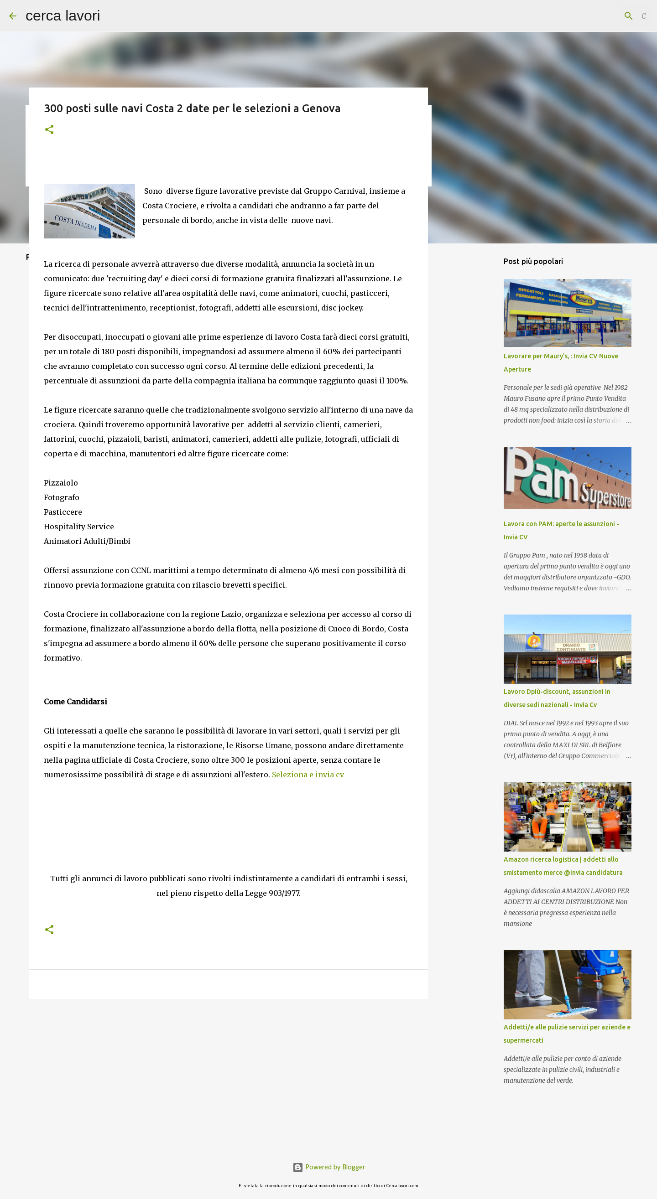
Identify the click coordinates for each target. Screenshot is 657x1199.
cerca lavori (63, 15)
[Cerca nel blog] (602, 16)
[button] (49, 130)
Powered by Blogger (328, 1167)
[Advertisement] (229, 831)
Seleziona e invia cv (308, 774)
